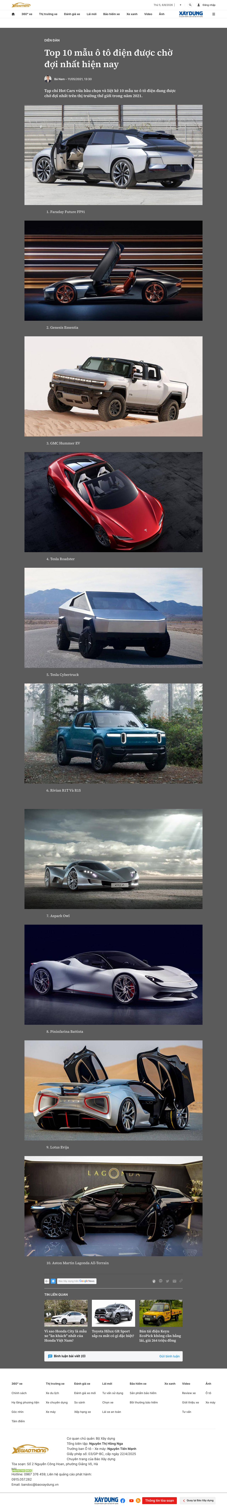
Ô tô (208, 1393)
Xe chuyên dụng (57, 1402)
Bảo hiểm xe (111, 14)
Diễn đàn (52, 40)
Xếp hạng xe (82, 1412)
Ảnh (161, 14)
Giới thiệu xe (190, 1402)
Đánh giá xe (72, 14)
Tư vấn (186, 1412)
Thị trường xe (48, 14)
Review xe (189, 1393)
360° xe (26, 14)
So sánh (79, 1402)
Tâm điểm (18, 1421)
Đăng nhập (209, 5)
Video (148, 14)
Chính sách (19, 1393)
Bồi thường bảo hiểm (144, 1402)
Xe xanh (131, 14)
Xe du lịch (52, 1393)
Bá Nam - (60, 79)
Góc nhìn (18, 1412)
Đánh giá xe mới (85, 1393)
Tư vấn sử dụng (112, 1393)
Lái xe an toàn (111, 1412)
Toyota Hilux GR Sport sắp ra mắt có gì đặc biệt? (113, 1333)
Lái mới (91, 14)
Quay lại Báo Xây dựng (198, 1500)
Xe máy (51, 1412)
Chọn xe (108, 1402)
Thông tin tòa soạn (159, 1501)
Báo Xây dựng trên (77, 1281)
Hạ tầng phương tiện (25, 1402)
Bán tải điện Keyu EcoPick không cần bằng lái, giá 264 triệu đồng (160, 1336)
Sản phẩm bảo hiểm (143, 1393)
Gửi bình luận (169, 1356)
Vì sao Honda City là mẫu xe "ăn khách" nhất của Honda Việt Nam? (65, 1336)
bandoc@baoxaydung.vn (40, 1485)
